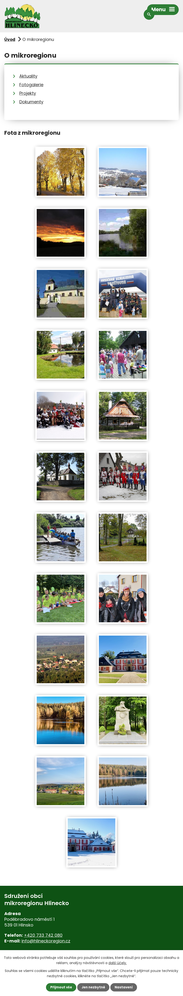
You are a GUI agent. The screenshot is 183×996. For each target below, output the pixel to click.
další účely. (117, 962)
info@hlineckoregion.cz (45, 941)
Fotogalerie (31, 85)
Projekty (27, 93)
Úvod (9, 39)
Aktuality (28, 76)
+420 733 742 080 (43, 935)
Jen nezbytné (93, 987)
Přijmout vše (60, 987)
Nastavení (124, 987)
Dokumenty (31, 102)
